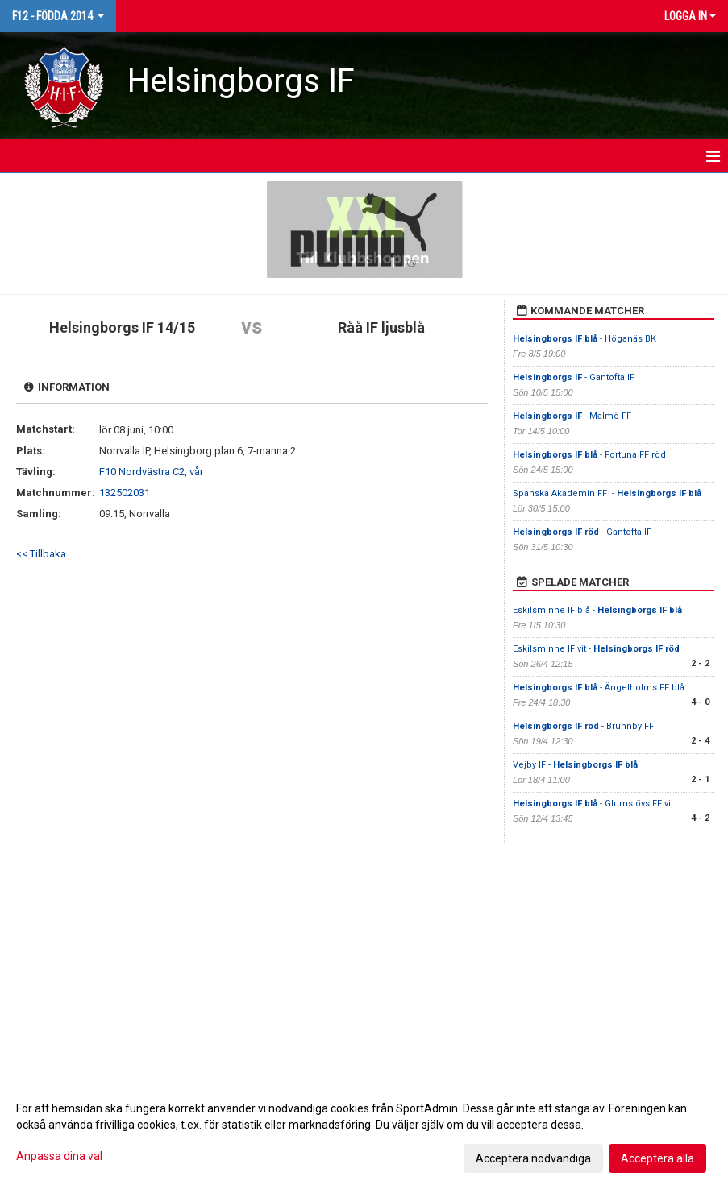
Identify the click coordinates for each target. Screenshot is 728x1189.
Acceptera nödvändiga (533, 1158)
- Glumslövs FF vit (593, 803)
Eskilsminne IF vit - (596, 649)
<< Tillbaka (41, 554)
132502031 (124, 493)
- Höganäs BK (586, 339)
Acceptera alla (657, 1158)
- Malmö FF (572, 416)
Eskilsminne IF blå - (597, 610)
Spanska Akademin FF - (607, 493)
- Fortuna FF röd (589, 455)
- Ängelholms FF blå (598, 687)
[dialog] (364, 1132)
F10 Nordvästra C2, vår (151, 472)
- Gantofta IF (573, 377)
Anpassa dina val (59, 1156)
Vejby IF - (575, 765)
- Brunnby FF (583, 726)
